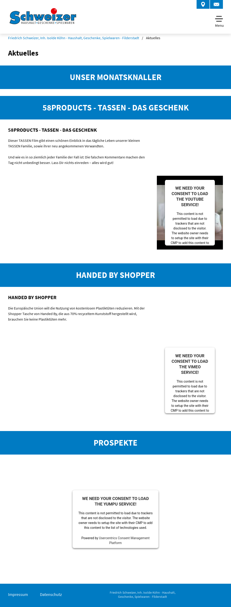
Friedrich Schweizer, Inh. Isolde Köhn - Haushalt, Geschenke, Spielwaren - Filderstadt (73, 38)
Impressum (18, 594)
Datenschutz (51, 594)
